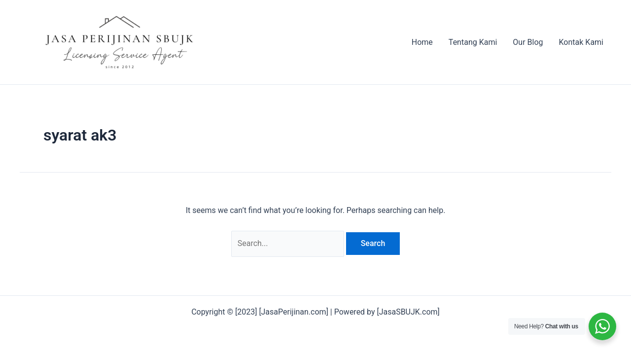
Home (422, 42)
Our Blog (528, 42)
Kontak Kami (581, 42)
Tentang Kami (473, 42)
